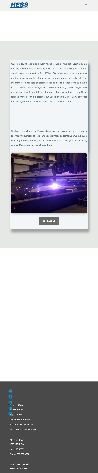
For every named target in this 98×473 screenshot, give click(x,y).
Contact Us (49, 221)
